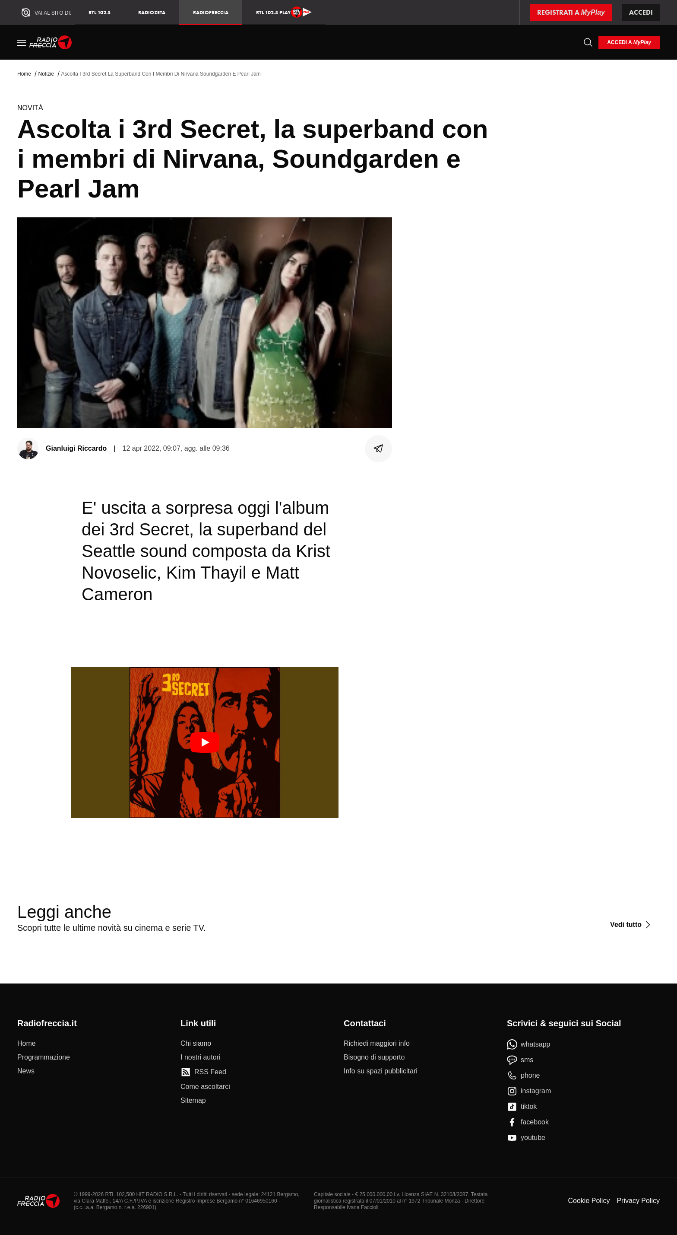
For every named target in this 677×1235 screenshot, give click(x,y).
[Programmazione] (43, 1057)
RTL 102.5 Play (284, 12)
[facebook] (528, 1122)
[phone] (523, 1075)
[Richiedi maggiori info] (377, 1043)
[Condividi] (378, 448)
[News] (26, 1071)
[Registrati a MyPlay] (571, 12)
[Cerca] (588, 42)
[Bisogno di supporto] (374, 1057)
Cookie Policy (589, 1200)
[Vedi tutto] (631, 924)
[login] (629, 42)
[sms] (520, 1060)
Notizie (46, 74)
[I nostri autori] (200, 1057)
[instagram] (529, 1091)
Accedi (641, 12)
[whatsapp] (528, 1044)
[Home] (50, 42)
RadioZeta (151, 12)
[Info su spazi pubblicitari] (381, 1071)
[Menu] (21, 42)
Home (24, 74)
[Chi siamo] (195, 1043)
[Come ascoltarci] (205, 1086)
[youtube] (526, 1138)
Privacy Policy (638, 1200)
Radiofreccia (210, 12)
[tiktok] (522, 1106)
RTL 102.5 (100, 12)
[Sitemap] (193, 1100)
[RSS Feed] (203, 1072)
